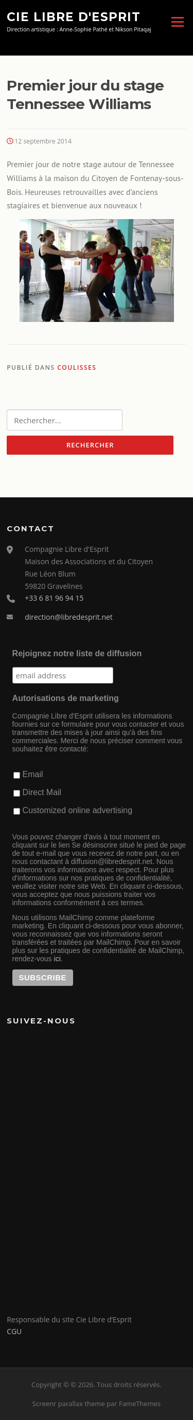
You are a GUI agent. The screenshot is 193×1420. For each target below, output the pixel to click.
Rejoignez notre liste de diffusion (77, 653)
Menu (177, 21)
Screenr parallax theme (68, 1403)
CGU (14, 1331)
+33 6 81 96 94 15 (54, 598)
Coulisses (76, 367)
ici (57, 959)
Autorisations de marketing (65, 698)
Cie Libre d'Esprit (74, 16)
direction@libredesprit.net (69, 617)
